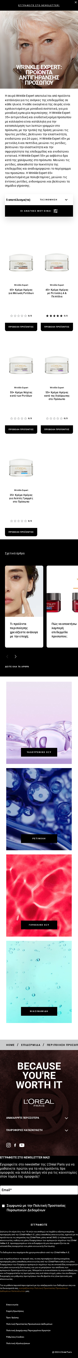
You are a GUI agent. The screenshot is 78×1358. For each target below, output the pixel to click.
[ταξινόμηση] (53, 199)
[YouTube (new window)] (21, 1145)
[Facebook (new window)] (15, 1145)
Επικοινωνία (12, 1304)
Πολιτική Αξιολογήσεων (18, 1343)
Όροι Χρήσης (12, 1317)
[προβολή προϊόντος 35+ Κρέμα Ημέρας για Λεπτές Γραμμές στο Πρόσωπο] (21, 532)
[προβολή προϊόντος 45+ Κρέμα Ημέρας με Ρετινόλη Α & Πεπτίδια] (57, 327)
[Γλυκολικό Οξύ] (39, 925)
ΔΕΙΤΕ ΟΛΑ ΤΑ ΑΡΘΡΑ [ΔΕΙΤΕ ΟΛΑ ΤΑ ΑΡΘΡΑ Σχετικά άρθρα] (17, 666)
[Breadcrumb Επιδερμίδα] (31, 1045)
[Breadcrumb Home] (10, 1045)
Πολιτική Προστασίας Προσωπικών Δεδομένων (29, 1324)
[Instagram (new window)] (8, 1145)
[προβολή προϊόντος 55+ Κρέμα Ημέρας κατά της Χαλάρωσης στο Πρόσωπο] (57, 429)
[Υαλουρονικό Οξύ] (39, 752)
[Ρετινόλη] (39, 838)
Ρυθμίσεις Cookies (15, 1337)
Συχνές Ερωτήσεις (15, 1311)
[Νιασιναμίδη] (39, 1011)
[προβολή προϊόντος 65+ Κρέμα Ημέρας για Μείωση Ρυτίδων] (21, 327)
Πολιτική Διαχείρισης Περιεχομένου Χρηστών (28, 1330)
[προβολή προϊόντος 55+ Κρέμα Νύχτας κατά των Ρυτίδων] (21, 429)
